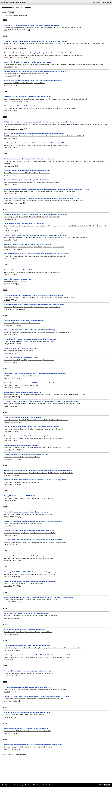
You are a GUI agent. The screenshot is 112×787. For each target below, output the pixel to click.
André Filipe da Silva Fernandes (14, 27)
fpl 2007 (6, 634)
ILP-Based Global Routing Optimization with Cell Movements (24, 223)
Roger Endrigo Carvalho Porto (29, 648)
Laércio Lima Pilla (56, 200)
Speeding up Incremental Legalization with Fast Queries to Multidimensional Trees (31, 426)
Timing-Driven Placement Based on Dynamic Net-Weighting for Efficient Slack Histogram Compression (38, 470)
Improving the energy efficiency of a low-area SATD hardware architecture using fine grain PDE (35, 373)
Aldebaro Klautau (60, 542)
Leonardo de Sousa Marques (43, 27)
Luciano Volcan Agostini (45, 256)
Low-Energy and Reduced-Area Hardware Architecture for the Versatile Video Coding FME (34, 143)
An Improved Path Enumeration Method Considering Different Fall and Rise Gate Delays (33, 744)
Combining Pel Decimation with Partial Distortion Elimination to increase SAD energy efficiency (35, 480)
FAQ (43, 785)
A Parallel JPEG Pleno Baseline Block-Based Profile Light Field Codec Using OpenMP (32, 25)
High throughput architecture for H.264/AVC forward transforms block (27, 645)
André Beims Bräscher (27, 55)
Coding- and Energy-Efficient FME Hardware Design (21, 357)
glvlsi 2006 (7, 650)
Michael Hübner (9, 281)
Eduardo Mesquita (9, 632)
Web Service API (30, 785)
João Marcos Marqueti (11, 73)
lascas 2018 (8, 353)
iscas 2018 (7, 362)
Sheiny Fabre (17, 200)
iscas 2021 (7, 240)
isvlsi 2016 (7, 431)
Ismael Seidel (29, 27)
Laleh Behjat (96, 43)
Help (21, 785)
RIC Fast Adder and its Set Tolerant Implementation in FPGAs (24, 629)
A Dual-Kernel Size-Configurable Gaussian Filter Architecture (24, 106)
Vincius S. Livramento (11, 514)
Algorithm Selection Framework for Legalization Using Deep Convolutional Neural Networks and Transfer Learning (42, 198)
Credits (16, 785)
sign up (11, 754)
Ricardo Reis (49, 673)
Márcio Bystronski (31, 689)
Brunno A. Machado (37, 574)
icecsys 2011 (8, 586)
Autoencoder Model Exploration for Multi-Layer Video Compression (26, 180)
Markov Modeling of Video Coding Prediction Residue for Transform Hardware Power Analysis (35, 71)
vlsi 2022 (7, 175)
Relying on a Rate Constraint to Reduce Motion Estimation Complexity (27, 244)
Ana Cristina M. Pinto (44, 698)
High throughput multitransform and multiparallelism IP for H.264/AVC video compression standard (37, 655)
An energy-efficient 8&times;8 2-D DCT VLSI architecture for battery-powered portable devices (35, 572)
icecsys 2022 (8, 166)
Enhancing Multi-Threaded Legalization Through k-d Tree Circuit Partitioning (29, 330)
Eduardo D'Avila (33, 731)
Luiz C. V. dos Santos (44, 429)
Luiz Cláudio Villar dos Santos (58, 420)
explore (11, 2)
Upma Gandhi (62, 43)
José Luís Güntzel (75, 27)
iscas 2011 (7, 576)
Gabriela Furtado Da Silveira (27, 136)
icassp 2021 (8, 249)
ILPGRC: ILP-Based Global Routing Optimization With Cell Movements (27, 97)
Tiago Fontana (49, 332)
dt (4, 284)
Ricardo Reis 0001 (60, 689)
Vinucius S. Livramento (11, 574)
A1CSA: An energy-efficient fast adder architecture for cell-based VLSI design (29, 581)
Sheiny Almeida (24, 394)
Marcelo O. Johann (46, 514)
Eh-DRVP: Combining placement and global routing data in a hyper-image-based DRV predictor (35, 41)
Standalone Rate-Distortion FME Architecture (19, 270)
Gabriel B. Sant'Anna (10, 247)
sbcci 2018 (7, 334)
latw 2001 (7, 717)
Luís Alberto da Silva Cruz (62, 55)
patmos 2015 (8, 484)
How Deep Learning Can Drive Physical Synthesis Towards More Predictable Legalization (33, 295)
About (4, 785)
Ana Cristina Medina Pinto (45, 689)
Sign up (109, 2)
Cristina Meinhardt (69, 108)
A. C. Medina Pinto (22, 731)
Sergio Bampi (43, 648)
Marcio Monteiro (9, 108)
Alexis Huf (19, 341)
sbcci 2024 (7, 110)
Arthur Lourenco (9, 64)
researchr (4, 2)
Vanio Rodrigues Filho (11, 145)
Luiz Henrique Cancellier (11, 55)
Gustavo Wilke (20, 689)
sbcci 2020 (7, 274)
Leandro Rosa (52, 648)
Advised (11, 12)
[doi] (28, 30)
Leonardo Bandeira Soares (54, 108)
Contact (9, 785)
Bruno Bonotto (28, 307)
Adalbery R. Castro (49, 542)
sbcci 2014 (7, 500)
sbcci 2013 (7, 535)
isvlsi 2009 (7, 618)
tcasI (5, 30)
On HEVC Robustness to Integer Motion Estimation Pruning (24, 320)
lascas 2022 (8, 194)
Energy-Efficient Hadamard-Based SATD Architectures (22, 496)
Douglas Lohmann (9, 341)
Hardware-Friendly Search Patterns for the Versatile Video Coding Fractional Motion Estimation (35, 214)
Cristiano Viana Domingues (23, 673)
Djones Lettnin (27, 341)
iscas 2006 (7, 659)
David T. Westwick (97, 124)
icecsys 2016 (8, 450)
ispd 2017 (7, 406)
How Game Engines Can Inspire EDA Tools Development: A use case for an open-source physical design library (41, 401)
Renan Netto (22, 43)
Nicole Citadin (32, 145)
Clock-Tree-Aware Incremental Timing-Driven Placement (22, 417)
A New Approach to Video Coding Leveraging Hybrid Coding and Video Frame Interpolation (34, 133)
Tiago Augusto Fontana (34, 43)
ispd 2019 (7, 300)
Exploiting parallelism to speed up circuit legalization (21, 445)
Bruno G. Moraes (24, 574)
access (6, 57)
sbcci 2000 (7, 733)
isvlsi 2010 (7, 602)
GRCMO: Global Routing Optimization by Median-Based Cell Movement (27, 62)
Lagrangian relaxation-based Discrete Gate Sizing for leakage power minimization (31, 556)
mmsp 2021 (7, 219)
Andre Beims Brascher (37, 533)
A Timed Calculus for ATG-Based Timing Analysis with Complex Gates (27, 712)
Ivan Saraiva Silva (75, 648)
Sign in (104, 2)
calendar (18, 2)
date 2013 (7, 517)
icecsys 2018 (8, 325)
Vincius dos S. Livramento (12, 558)
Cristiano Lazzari (9, 673)
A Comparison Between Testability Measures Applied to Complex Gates (27, 687)
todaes (6, 129)
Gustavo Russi (23, 73)
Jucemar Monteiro (9, 583)
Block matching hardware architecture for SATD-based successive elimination (30, 383)
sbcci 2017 (7, 378)
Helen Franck (20, 632)
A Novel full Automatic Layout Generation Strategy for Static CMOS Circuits (29, 671)
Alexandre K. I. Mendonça (23, 599)
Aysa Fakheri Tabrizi (73, 43)
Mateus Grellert (48, 55)
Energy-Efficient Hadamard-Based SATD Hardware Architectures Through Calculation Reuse (34, 304)
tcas (5, 309)
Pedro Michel (26, 542)
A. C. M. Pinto (20, 747)
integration (7, 48)
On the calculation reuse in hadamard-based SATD (20, 348)
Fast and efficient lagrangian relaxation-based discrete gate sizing (26, 512)
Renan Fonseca (42, 473)
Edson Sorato (8, 542)
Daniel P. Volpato (9, 599)
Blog (38, 785)
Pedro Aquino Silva (21, 237)
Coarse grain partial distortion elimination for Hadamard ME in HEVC (27, 454)
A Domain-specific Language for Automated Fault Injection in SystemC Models (30, 339)
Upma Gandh (75, 161)
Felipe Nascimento (28, 64)
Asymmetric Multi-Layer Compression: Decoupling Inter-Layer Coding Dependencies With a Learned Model (39, 53)
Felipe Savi (18, 64)
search (24, 2)
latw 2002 (7, 692)
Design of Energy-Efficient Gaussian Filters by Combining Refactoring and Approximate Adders (35, 235)
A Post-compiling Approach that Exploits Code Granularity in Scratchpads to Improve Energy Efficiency (38, 597)
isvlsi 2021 (7, 231)
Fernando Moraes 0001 (32, 747)
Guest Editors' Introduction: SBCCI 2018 (17, 279)
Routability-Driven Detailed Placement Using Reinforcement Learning (27, 170)
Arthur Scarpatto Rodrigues (61, 27)
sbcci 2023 (7, 138)
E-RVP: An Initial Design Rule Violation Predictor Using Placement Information (30, 159)
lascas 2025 (8, 67)
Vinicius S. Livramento (44, 200)
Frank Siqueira (37, 341)
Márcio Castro (41, 447)
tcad (5, 101)
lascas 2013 (8, 526)
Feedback (49, 785)
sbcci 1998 (7, 749)
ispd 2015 (7, 475)
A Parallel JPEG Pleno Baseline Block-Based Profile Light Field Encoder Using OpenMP (33, 80)
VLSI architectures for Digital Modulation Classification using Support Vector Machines (33, 539)
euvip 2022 (7, 184)
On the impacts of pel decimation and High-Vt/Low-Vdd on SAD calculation (29, 530)
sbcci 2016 (7, 440)
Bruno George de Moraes (21, 523)
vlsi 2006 (7, 675)
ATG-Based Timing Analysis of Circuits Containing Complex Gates (26, 728)
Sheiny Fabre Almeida (11, 43)
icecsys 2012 (8, 560)
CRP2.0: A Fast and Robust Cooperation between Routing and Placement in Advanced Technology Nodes (39, 122)
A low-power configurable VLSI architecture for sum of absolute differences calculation (33, 521)
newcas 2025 (8, 76)
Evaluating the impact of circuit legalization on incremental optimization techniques (31, 436)
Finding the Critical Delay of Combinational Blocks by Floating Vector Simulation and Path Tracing (36, 696)
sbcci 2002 (7, 701)
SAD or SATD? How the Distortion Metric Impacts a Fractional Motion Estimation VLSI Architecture (36, 254)
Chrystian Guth (57, 394)
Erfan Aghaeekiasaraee (49, 43)
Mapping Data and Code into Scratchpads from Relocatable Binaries (26, 613)
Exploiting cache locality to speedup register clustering (22, 392)
